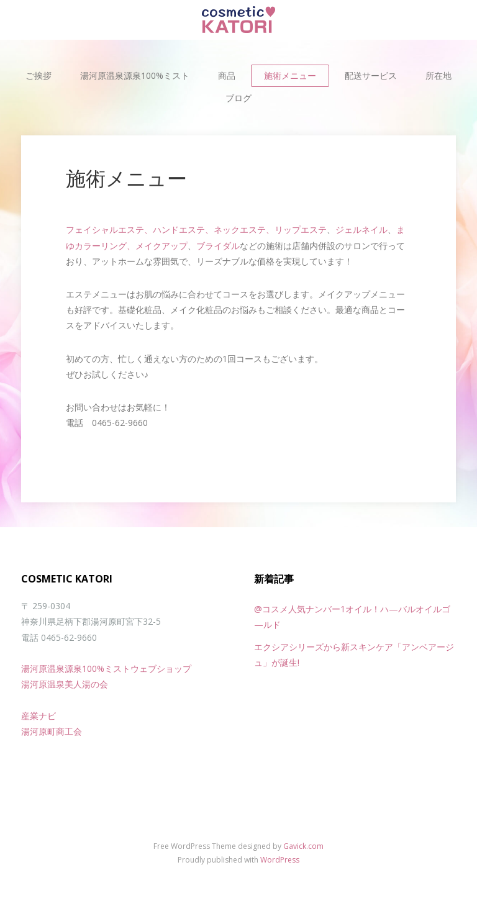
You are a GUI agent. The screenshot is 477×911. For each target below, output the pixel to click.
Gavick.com (303, 846)
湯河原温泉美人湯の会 (64, 684)
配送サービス (371, 75)
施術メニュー (290, 75)
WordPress (279, 859)
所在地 (438, 75)
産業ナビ (38, 716)
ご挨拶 (38, 75)
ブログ (238, 98)
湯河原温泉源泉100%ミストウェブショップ (106, 668)
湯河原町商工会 (51, 731)
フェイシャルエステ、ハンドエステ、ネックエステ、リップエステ (196, 229)
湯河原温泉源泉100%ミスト (134, 75)
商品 (226, 75)
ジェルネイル (361, 229)
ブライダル (218, 246)
